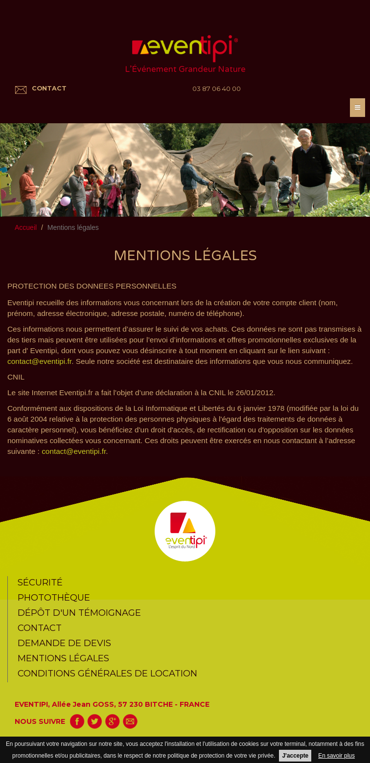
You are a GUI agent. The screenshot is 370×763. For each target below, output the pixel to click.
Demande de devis (64, 643)
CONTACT (49, 88)
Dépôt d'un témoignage (79, 612)
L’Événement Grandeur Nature (185, 69)
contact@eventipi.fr (39, 361)
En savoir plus (336, 755)
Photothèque (54, 597)
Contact (40, 627)
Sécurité (40, 582)
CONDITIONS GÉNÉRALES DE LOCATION (107, 673)
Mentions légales (63, 658)
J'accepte (295, 755)
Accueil (26, 227)
